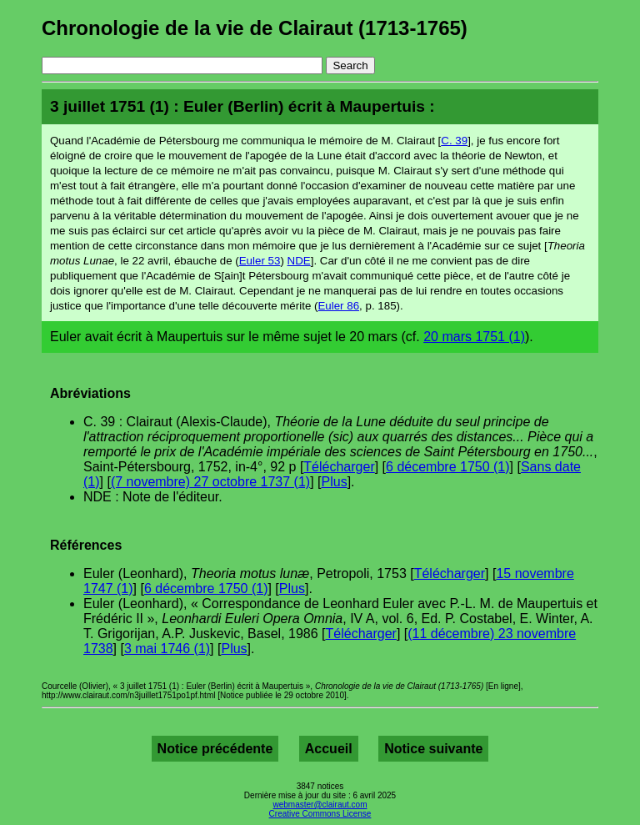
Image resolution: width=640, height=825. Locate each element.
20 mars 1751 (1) (474, 336)
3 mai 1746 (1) (167, 648)
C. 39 (454, 140)
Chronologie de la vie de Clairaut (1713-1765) (255, 28)
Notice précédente (215, 749)
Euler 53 (260, 260)
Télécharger (338, 467)
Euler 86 (338, 305)
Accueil (328, 749)
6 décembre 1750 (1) (448, 467)
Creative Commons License (320, 813)
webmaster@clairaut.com (320, 804)
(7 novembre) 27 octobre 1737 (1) (210, 482)
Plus (335, 482)
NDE (299, 260)
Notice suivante (433, 749)
